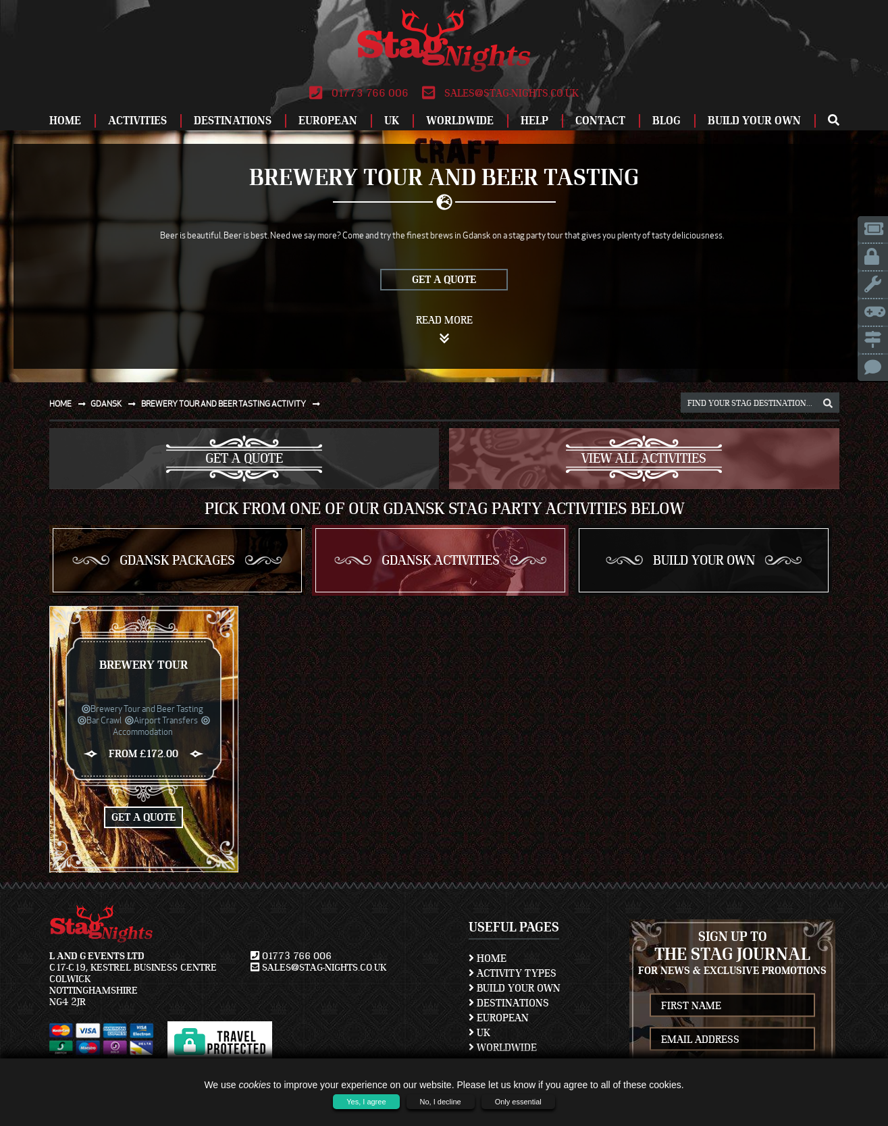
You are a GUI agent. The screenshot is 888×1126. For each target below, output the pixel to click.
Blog (666, 120)
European (327, 120)
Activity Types (512, 973)
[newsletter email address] (732, 1039)
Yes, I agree (366, 1102)
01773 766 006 (359, 93)
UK (391, 120)
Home (65, 120)
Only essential (518, 1102)
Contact (600, 120)
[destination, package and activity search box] (760, 402)
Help (534, 120)
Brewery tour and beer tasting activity (233, 404)
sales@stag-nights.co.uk (500, 93)
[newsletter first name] (732, 1005)
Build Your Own (754, 120)
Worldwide (460, 120)
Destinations (232, 120)
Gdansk (115, 404)
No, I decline (440, 1102)
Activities (137, 120)
